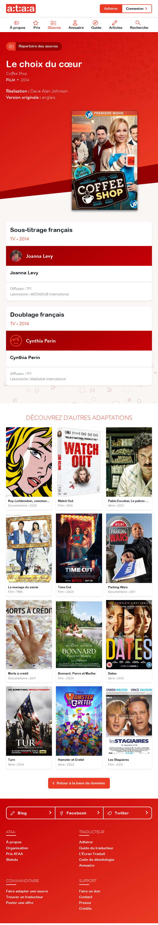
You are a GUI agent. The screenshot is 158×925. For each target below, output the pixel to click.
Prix (36, 25)
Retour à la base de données (78, 785)
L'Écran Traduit (92, 856)
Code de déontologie (96, 862)
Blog (31, 814)
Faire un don (89, 893)
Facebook (79, 814)
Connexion (137, 9)
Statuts (12, 862)
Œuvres (54, 25)
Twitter (128, 814)
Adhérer (110, 9)
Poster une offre (19, 904)
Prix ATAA (14, 856)
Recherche (139, 25)
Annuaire (76, 25)
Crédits (85, 910)
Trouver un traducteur (24, 899)
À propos (17, 25)
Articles (115, 25)
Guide (96, 25)
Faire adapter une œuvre (27, 893)
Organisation (17, 850)
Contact (85, 899)
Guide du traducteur (96, 850)
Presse (85, 904)
